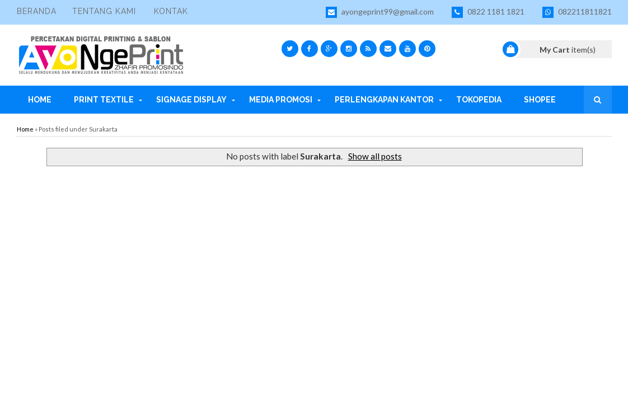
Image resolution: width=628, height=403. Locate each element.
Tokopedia (479, 99)
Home (39, 99)
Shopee (540, 99)
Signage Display (191, 99)
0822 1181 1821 (488, 12)
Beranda (37, 11)
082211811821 (577, 12)
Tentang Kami (104, 11)
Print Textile (104, 99)
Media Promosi (280, 99)
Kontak (171, 11)
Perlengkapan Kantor (384, 99)
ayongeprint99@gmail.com (380, 12)
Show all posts (375, 156)
